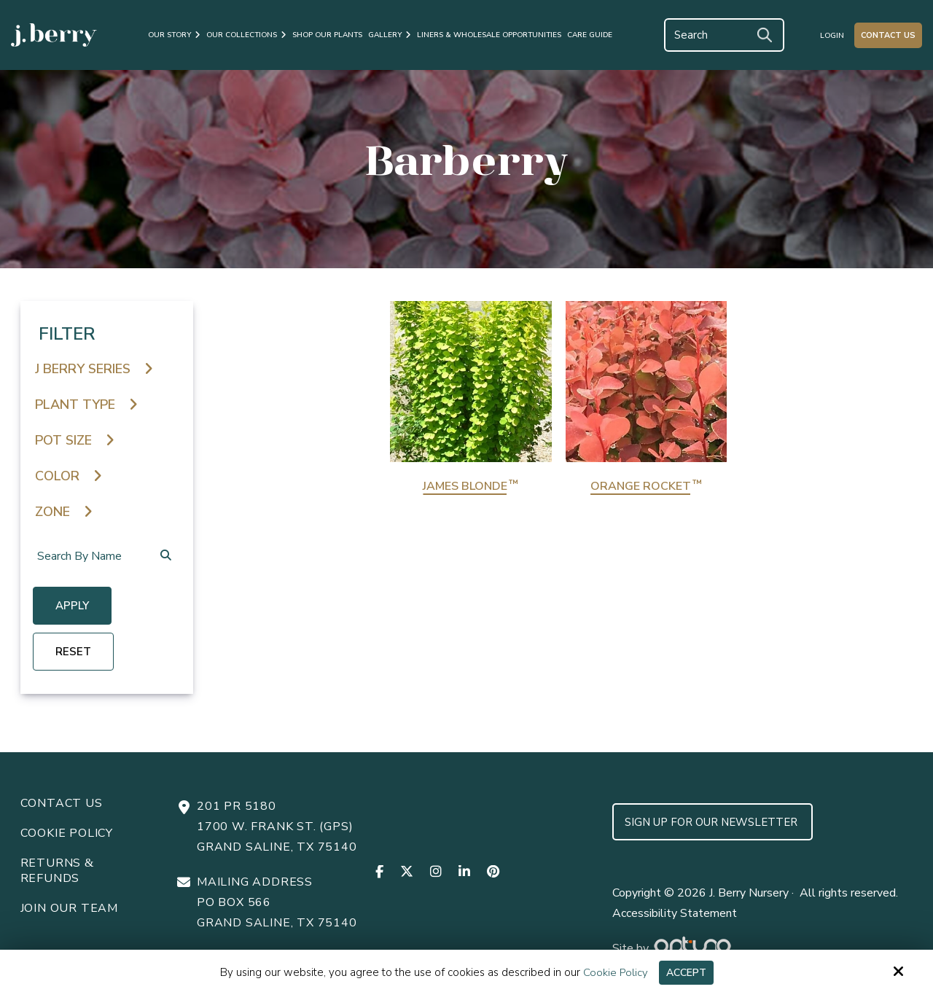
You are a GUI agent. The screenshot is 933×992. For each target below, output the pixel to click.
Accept (686, 972)
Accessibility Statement (674, 913)
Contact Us (888, 35)
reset (75, 652)
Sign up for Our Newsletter (712, 821)
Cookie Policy (613, 972)
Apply (74, 607)
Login (832, 36)
